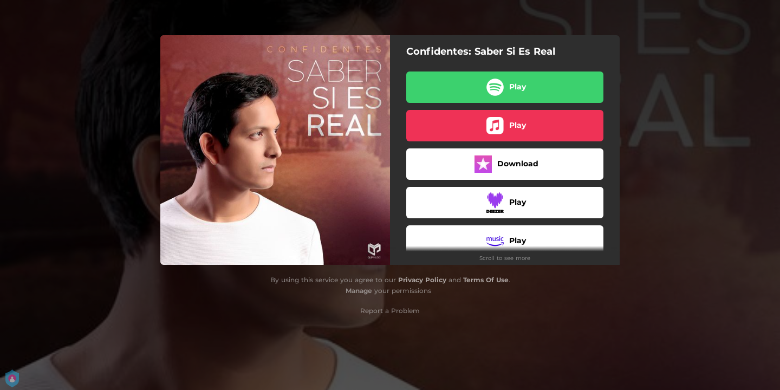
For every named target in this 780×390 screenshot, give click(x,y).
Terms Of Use (486, 280)
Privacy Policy (422, 280)
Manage (359, 291)
